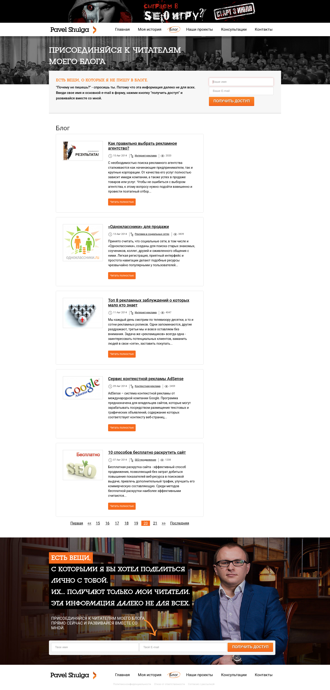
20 (146, 523)
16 (107, 523)
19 (136, 523)
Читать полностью (122, 201)
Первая (76, 523)
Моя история (149, 29)
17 (117, 523)
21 (155, 523)
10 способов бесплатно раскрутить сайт (147, 452)
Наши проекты (199, 29)
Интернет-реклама (146, 155)
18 (126, 523)
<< (89, 523)
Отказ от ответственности (169, 684)
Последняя (179, 523)
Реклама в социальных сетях (152, 234)
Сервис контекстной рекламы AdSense (145, 378)
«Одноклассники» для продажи (138, 226)
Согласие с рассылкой (201, 684)
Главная (122, 29)
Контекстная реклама (147, 386)
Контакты (264, 29)
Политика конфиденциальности (132, 684)
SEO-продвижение (145, 459)
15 (98, 523)
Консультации (234, 29)
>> (164, 523)
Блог (174, 29)
